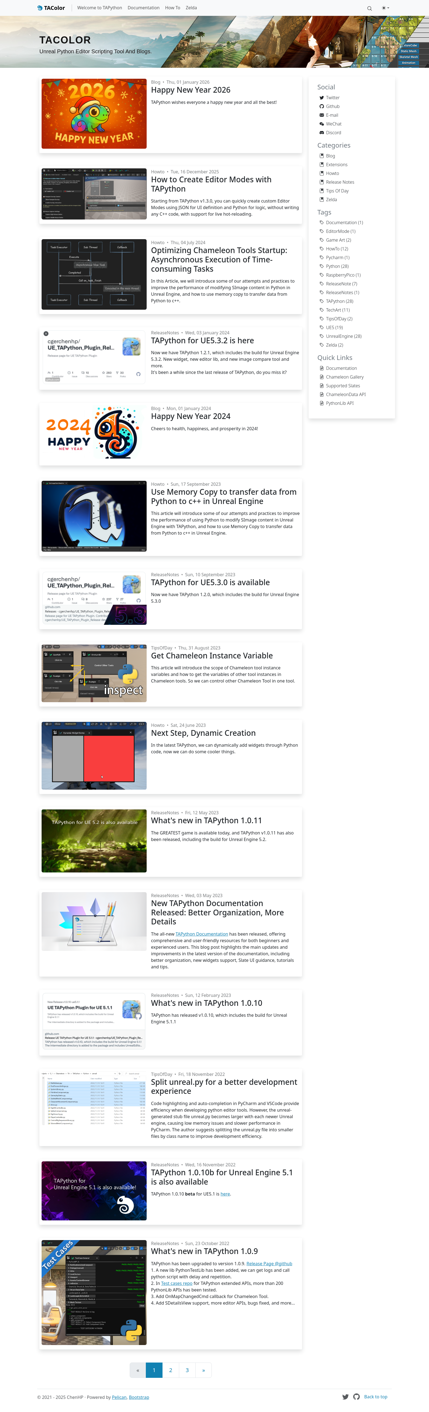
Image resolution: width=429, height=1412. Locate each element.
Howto (157, 172)
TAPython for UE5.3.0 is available (210, 582)
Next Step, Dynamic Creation (203, 733)
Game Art (332, 240)
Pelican (119, 1397)
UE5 (327, 327)
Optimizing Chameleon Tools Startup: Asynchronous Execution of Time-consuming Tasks (219, 259)
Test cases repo (176, 1283)
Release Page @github (269, 1264)
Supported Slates (340, 386)
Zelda (191, 8)
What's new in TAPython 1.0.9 (204, 1251)
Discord (330, 133)
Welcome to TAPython (99, 8)
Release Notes (337, 182)
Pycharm (331, 257)
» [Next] (203, 1370)
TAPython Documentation (202, 934)
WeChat (330, 124)
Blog (155, 82)
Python (330, 266)
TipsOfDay (161, 648)
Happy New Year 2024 (191, 416)
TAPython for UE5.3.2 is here (202, 340)
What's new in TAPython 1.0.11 (206, 820)
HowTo (330, 249)
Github (330, 106)
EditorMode (334, 231)
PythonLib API (337, 403)
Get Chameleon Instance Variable (212, 655)
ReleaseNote (335, 284)
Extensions (333, 165)
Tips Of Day (334, 191)
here (225, 1194)
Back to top (375, 1397)
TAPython (332, 301)
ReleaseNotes (165, 333)
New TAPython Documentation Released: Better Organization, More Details (217, 912)
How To (172, 8)
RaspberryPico (337, 275)
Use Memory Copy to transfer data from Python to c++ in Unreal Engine (224, 496)
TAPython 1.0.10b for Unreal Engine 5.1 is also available (222, 1177)
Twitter (330, 98)
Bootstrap (139, 1397)
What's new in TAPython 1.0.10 (206, 1003)
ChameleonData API (343, 394)
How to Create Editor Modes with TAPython (211, 184)
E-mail (329, 115)
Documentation (143, 8)
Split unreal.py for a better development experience (224, 1086)
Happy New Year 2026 (191, 89)
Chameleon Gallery (342, 377)
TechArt (330, 310)
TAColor (51, 7)
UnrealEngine (336, 336)
